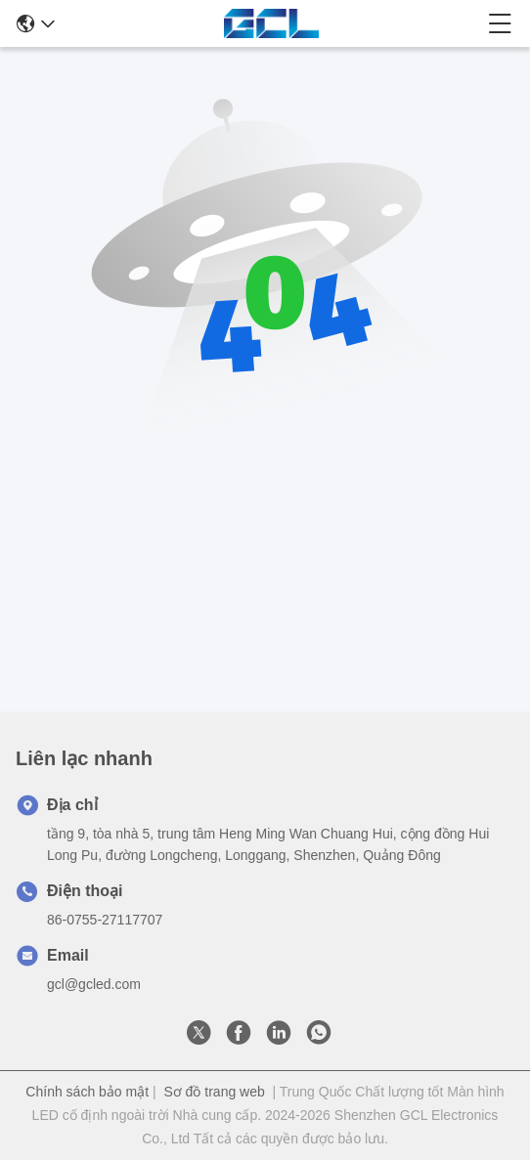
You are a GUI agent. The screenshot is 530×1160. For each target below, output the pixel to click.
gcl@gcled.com (94, 984)
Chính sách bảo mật (87, 1091)
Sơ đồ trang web (213, 1091)
